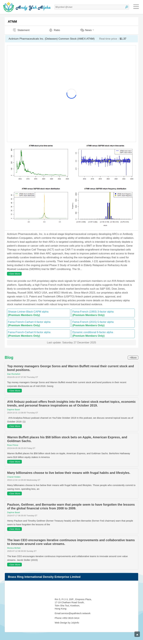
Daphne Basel (13, 409)
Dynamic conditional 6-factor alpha (103, 334)
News (87, 30)
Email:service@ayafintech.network (72, 613)
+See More (14, 273)
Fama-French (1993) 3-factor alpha (103, 313)
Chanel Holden (14, 477)
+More (133, 357)
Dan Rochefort (13, 374)
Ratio (54, 30)
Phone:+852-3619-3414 (67, 618)
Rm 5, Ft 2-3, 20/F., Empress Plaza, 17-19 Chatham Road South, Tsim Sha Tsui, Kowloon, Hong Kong (73, 604)
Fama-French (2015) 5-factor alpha (103, 323)
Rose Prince (12, 445)
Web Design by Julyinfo (67, 622)
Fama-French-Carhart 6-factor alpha (38, 334)
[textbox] (92, 7)
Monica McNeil (13, 548)
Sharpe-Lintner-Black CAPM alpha (38, 313)
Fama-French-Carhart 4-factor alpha (38, 323)
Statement (21, 30)
